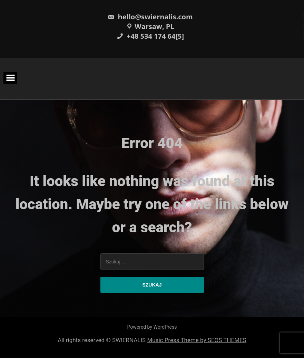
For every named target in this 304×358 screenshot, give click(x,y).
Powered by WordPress (152, 327)
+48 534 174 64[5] (150, 36)
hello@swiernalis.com (150, 16)
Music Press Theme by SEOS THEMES (196, 340)
